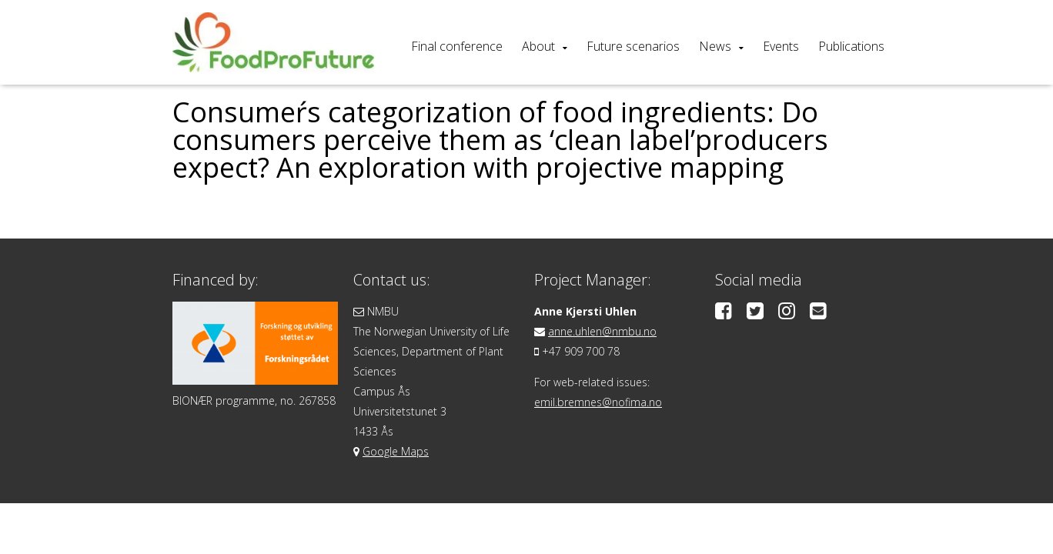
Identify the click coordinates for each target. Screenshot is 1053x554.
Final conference (457, 46)
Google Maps (396, 451)
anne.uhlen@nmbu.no (602, 331)
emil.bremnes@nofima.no (598, 402)
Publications (851, 46)
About (538, 46)
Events (781, 46)
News (715, 46)
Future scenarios (633, 46)
